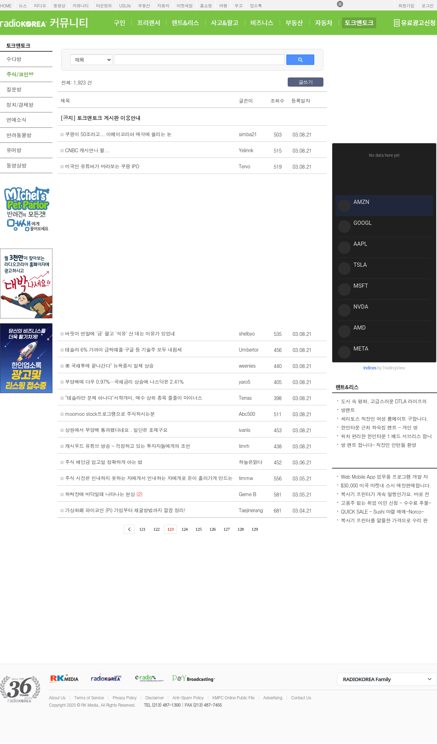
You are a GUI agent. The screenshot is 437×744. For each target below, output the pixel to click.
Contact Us (301, 697)
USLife (125, 5)
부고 (239, 5)
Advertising (272, 697)
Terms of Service (89, 697)
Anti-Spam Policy (187, 697)
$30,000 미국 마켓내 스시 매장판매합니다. (386, 485)
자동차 (163, 5)
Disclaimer (154, 697)
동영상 (59, 5)
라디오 (40, 5)
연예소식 (16, 119)
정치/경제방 (20, 104)
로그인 (428, 5)
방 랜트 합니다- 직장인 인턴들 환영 (378, 444)
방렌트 (348, 409)
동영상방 (16, 165)
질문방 (13, 89)
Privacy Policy (124, 697)
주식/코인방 (20, 74)
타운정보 (104, 5)
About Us (57, 697)
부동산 (144, 5)
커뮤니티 (81, 5)
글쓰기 (306, 82)
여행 (223, 5)
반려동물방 (18, 135)
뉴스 (23, 5)
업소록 (256, 5)
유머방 (13, 150)
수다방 (13, 58)
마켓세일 (185, 5)
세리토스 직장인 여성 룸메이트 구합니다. (384, 418)
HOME (6, 5)
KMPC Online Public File (233, 697)
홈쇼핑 (206, 5)
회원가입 (406, 5)
